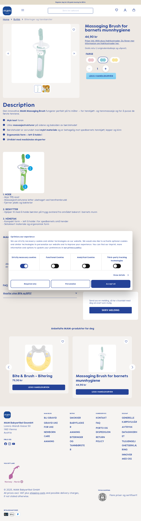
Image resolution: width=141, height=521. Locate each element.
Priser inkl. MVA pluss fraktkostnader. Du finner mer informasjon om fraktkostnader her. (109, 42)
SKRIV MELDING (110, 310)
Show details (119, 275)
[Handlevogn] (133, 10)
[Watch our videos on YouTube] (13, 444)
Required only (30, 284)
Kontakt (101, 417)
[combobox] (70, 10)
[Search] (90, 10)
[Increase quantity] (106, 68)
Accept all (111, 284)
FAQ (98, 422)
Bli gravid (50, 417)
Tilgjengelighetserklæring (129, 445)
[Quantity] (97, 68)
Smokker (75, 417)
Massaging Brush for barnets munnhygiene (102, 378)
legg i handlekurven (101, 76)
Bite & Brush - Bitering (32, 375)
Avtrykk (127, 427)
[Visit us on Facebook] (5, 444)
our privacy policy (72, 247)
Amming (49, 441)
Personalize (70, 284)
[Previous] (8, 53)
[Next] (74, 53)
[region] (41, 61)
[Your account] (125, 10)
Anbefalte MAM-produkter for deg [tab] (72, 328)
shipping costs (37, 493)
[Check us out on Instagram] (9, 444)
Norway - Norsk (14, 481)
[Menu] (23, 10)
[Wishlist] (116, 10)
